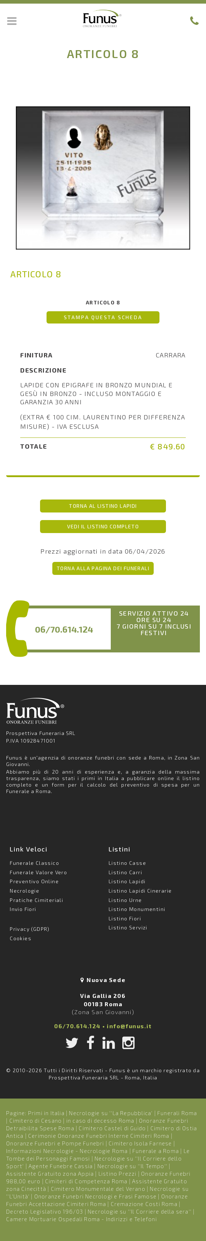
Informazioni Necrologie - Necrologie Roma (67, 1151)
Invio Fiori (23, 909)
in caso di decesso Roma (100, 1120)
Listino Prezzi (117, 1173)
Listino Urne (125, 900)
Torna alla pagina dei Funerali (103, 568)
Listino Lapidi (127, 881)
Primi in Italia (46, 1113)
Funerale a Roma (155, 1151)
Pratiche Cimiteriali (36, 900)
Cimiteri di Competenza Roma (86, 1181)
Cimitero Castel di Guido (112, 1128)
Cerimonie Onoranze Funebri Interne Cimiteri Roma (99, 1135)
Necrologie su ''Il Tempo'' (132, 1166)
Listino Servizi (128, 927)
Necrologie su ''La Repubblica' (111, 1113)
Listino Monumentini (137, 909)
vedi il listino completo (103, 526)
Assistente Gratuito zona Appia (50, 1173)
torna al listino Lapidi (103, 506)
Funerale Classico (34, 863)
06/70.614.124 (64, 629)
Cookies (20, 938)
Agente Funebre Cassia (61, 1166)
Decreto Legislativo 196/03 (45, 1211)
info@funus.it (129, 1025)
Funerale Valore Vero (38, 872)
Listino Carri (125, 872)
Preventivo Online (34, 881)
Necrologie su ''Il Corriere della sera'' (140, 1211)
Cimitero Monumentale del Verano (98, 1188)
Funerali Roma (177, 1113)
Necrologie (24, 891)
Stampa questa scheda (103, 317)
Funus (103, 18)
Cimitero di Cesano (35, 1120)
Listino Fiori (125, 918)
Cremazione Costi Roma (144, 1204)
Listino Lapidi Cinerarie (140, 891)
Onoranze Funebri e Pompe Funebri (55, 1143)
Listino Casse (127, 863)
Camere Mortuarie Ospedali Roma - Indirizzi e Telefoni (81, 1219)
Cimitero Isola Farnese (140, 1143)
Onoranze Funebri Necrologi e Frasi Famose (95, 1196)
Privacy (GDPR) (30, 929)
